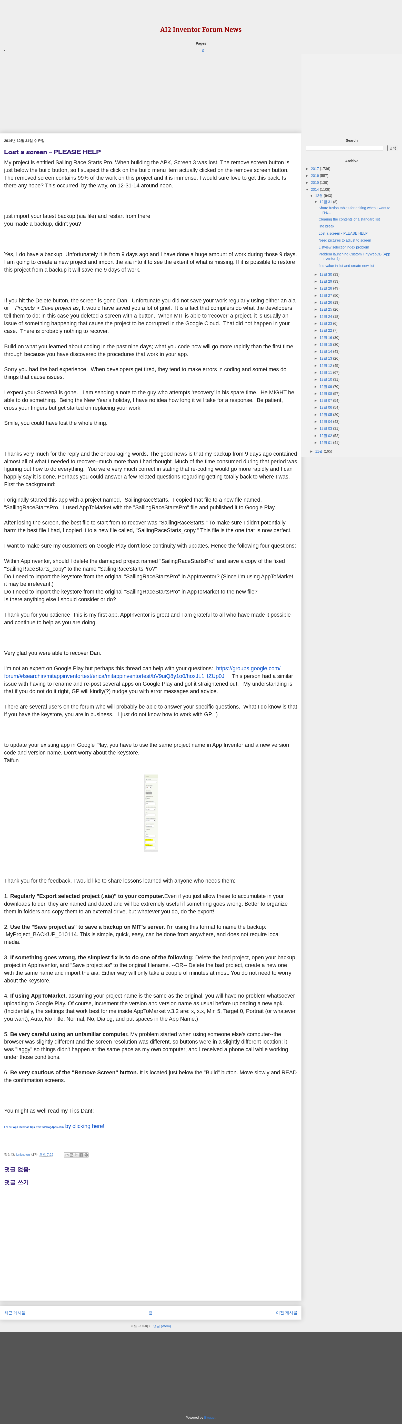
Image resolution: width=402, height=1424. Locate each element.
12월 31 (326, 202)
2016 (315, 176)
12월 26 (326, 302)
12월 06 (326, 407)
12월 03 (326, 428)
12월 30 (326, 274)
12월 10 (326, 379)
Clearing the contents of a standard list (349, 219)
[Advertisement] (151, 90)
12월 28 (326, 288)
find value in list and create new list (346, 266)
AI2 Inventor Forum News (201, 30)
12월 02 (326, 436)
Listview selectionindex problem (344, 247)
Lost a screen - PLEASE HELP (343, 233)
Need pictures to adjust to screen (345, 240)
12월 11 (326, 372)
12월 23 (326, 323)
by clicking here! (54, 1126)
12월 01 (326, 443)
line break (326, 226)
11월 (319, 451)
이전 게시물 (286, 1313)
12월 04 (326, 421)
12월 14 (326, 351)
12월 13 (326, 358)
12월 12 (326, 366)
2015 (315, 182)
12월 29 (326, 281)
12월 (319, 196)
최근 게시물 (15, 1313)
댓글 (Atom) (162, 1326)
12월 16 (326, 338)
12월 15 (326, 344)
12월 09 (326, 387)
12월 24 (326, 316)
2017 (315, 169)
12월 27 (326, 295)
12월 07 (326, 400)
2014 (315, 189)
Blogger (209, 1417)
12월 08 (326, 393)
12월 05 (326, 415)
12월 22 (326, 330)
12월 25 (326, 309)
